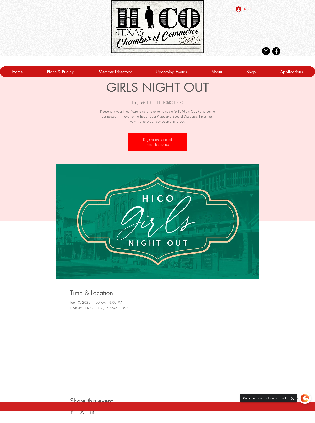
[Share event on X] (82, 412)
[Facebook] (276, 51)
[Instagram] (266, 51)
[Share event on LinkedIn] (92, 412)
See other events (157, 144)
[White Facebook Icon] (242, 26)
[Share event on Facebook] (72, 412)
